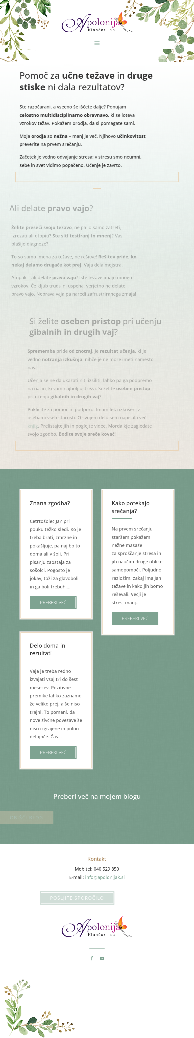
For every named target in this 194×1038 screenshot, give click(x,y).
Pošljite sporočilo (67, 898)
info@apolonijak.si (105, 877)
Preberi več (53, 602)
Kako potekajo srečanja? (131, 507)
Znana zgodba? (50, 503)
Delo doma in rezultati (47, 649)
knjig (37, 426)
